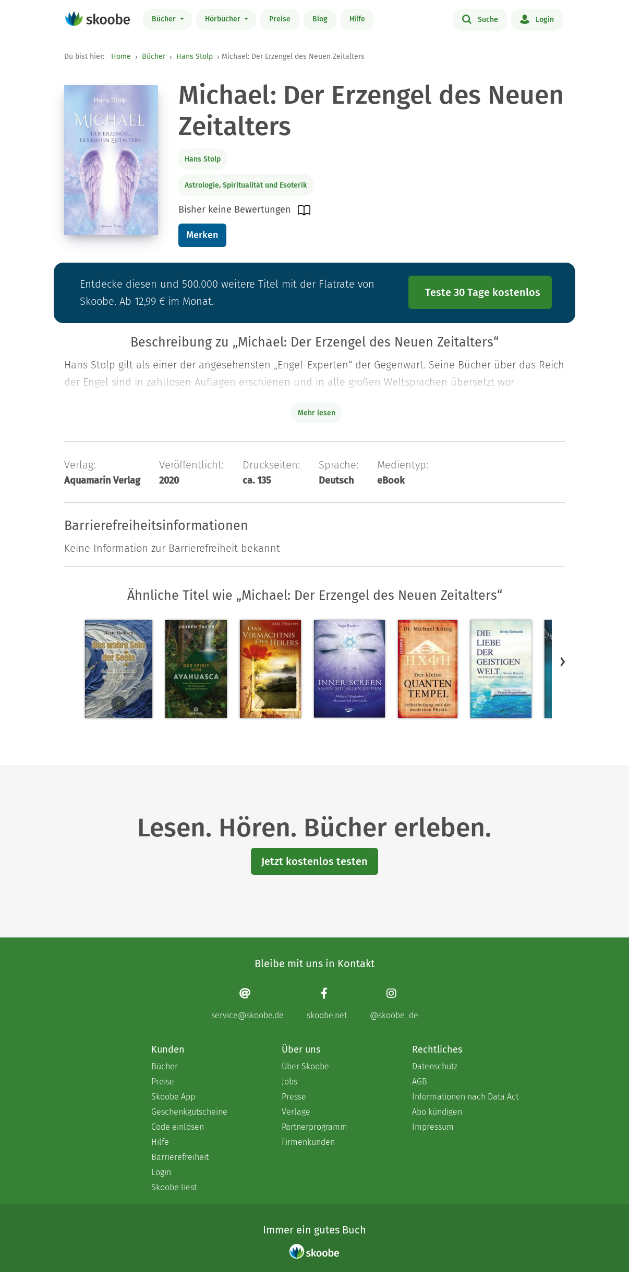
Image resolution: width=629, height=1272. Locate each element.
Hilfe (357, 19)
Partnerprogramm (314, 1127)
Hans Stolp (194, 56)
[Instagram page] (394, 1003)
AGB (419, 1081)
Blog (320, 19)
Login (537, 19)
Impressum (433, 1127)
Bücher (165, 19)
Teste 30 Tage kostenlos (482, 292)
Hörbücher (224, 19)
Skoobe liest (174, 1187)
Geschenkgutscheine (189, 1112)
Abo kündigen (437, 1112)
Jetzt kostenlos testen (314, 861)
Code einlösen (177, 1127)
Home (121, 56)
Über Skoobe (305, 1066)
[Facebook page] (326, 1003)
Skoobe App (173, 1097)
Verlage (296, 1112)
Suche (480, 19)
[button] (562, 662)
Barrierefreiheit (180, 1157)
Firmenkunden (308, 1142)
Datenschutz (434, 1066)
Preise (280, 19)
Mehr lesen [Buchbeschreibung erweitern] (316, 413)
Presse (294, 1097)
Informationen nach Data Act (465, 1097)
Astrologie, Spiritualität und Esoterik (246, 185)
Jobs (289, 1081)
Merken (202, 235)
